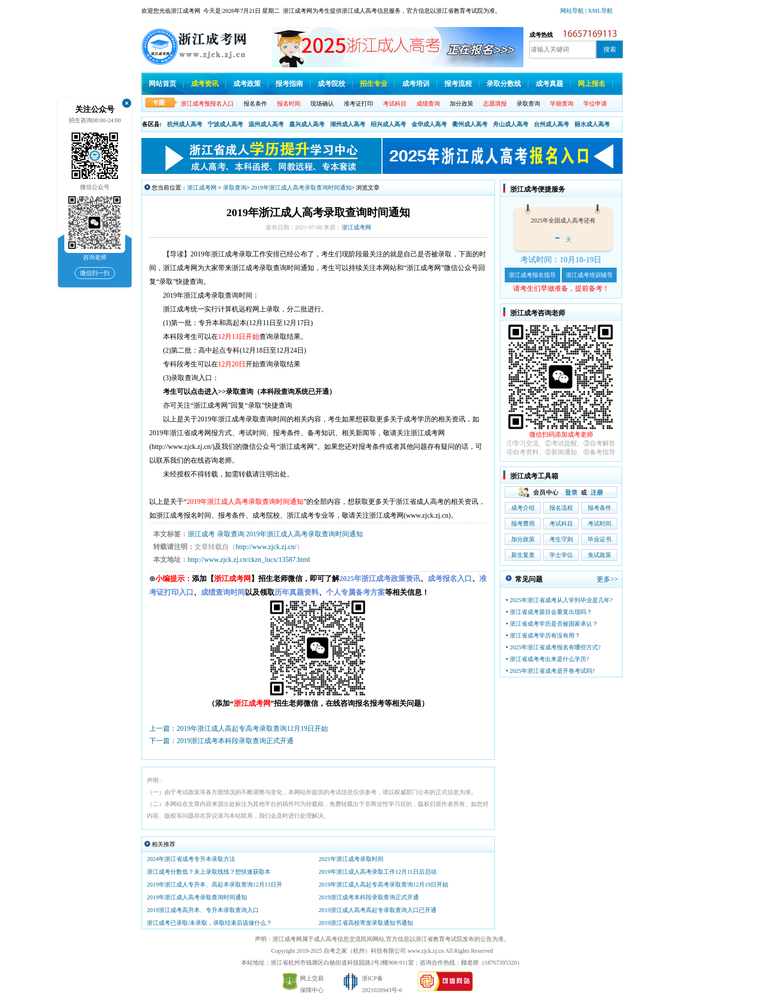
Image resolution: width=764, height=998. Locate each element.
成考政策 (247, 83)
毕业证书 (599, 539)
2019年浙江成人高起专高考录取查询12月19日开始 (383, 884)
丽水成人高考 (592, 124)
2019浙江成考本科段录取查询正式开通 (369, 897)
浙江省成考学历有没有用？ (545, 635)
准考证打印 (358, 103)
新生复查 (523, 555)
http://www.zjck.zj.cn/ (266, 547)
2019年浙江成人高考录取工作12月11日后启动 (378, 871)
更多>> (607, 579)
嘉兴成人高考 (307, 124)
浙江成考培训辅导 (589, 275)
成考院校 (331, 83)
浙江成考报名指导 (532, 275)
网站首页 (162, 83)
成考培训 (416, 83)
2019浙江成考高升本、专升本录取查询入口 (203, 910)
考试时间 (599, 523)
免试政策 (599, 555)
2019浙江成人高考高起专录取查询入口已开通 (378, 910)
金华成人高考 (429, 124)
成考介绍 (523, 507)
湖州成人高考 (347, 124)
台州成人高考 (551, 124)
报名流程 (561, 507)
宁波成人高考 (225, 124)
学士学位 (561, 555)
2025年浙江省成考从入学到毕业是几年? (561, 600)
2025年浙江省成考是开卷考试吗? (552, 670)
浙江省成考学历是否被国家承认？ (554, 623)
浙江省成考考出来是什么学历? (549, 659)
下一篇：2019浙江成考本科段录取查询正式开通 (221, 741)
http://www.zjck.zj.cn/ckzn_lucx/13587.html (249, 559)
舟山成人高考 (510, 124)
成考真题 (549, 83)
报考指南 (289, 83)
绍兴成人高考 (388, 124)
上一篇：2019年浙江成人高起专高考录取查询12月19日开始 (238, 728)
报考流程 (458, 83)
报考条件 (599, 507)
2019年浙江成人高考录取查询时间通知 (301, 187)
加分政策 (461, 103)
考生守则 (561, 539)
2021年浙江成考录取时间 (351, 859)
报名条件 (255, 103)
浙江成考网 (202, 187)
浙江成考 (201, 534)
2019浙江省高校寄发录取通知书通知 (366, 922)
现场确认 (322, 103)
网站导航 (572, 10)
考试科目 (561, 523)
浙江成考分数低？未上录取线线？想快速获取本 (209, 871)
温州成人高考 (266, 124)
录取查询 (528, 103)
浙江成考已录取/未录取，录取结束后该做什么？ (209, 922)
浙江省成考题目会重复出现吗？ (551, 612)
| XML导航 (599, 10)
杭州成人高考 (184, 124)
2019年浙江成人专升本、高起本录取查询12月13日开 (214, 884)
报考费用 (523, 523)
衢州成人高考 (470, 124)
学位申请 (595, 103)
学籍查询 (561, 103)
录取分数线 (504, 83)
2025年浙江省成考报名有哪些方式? (555, 647)
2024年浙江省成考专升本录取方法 (191, 859)
